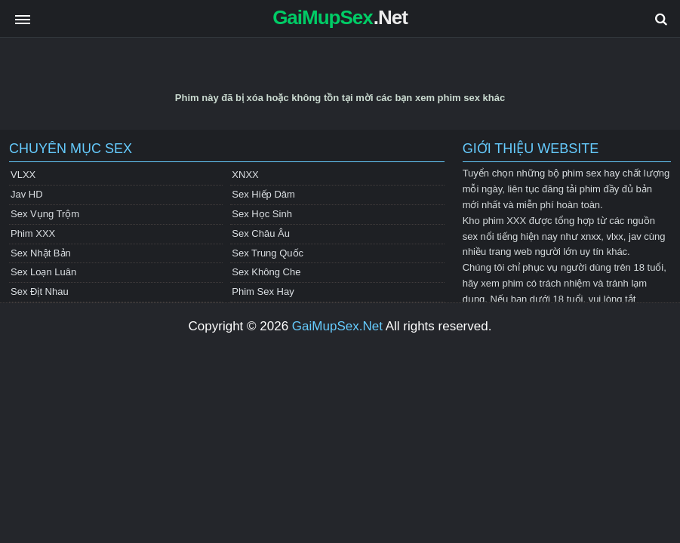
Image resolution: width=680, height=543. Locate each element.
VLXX (23, 174)
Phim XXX (33, 233)
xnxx (590, 236)
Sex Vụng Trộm (45, 213)
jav (635, 236)
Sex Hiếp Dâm (263, 194)
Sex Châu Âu (261, 233)
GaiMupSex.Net (337, 326)
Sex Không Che (266, 272)
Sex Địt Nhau (40, 291)
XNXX (245, 174)
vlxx (614, 236)
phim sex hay (591, 173)
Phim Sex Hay (263, 291)
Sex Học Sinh (262, 213)
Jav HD (27, 194)
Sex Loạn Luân (43, 272)
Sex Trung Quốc (267, 253)
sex (470, 236)
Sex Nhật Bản (41, 253)
